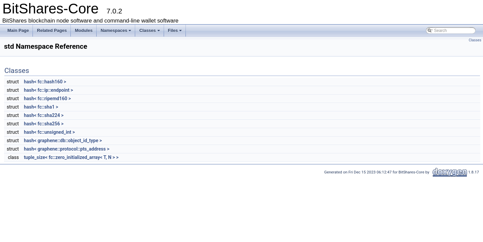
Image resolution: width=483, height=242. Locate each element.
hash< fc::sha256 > (43, 123)
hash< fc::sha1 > (41, 107)
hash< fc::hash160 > (45, 81)
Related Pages (52, 30)
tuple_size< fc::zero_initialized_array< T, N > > (71, 157)
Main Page (18, 30)
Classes (149, 30)
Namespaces (116, 30)
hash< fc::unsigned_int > (49, 132)
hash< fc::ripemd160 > (47, 98)
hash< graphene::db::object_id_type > (63, 140)
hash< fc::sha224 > (43, 115)
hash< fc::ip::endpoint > (48, 90)
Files (175, 30)
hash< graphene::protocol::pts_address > (66, 149)
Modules (84, 30)
